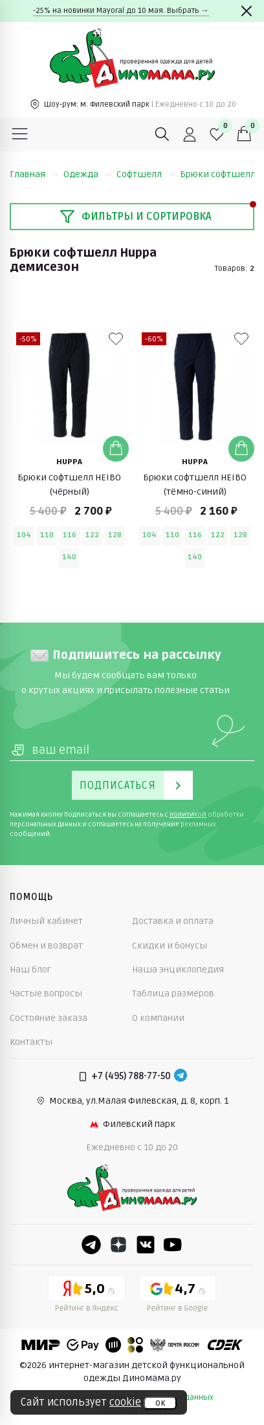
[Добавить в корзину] (116, 449)
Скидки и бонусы (169, 945)
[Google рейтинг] (177, 1295)
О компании (158, 1017)
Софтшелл (145, 174)
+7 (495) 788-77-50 (131, 1076)
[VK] (145, 1244)
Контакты (31, 1041)
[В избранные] (116, 339)
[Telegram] (180, 1076)
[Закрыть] (246, 11)
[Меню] (20, 134)
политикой (188, 815)
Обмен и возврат (46, 945)
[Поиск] (162, 134)
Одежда (87, 174)
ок (160, 1403)
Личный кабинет (46, 921)
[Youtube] (172, 1244)
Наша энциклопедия (178, 969)
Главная (34, 174)
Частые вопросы (46, 993)
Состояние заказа (48, 1017)
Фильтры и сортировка (136, 216)
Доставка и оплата (173, 921)
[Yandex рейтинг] (87, 1295)
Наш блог (30, 969)
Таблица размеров (173, 993)
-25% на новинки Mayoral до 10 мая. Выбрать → (121, 11)
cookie (125, 1402)
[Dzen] (118, 1244)
